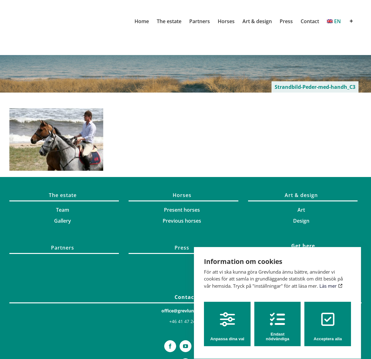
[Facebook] (170, 346)
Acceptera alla (328, 321)
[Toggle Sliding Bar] (351, 21)
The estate (63, 195)
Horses (182, 195)
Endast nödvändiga (277, 321)
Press (182, 247)
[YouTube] (185, 346)
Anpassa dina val (227, 321)
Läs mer (330, 280)
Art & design (301, 195)
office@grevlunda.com (185, 311)
